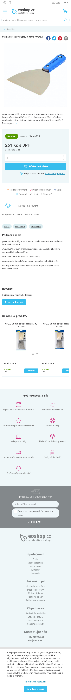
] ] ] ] (65, 2)
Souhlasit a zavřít (35, 689)
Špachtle (11, 29)
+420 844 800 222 (35, 637)
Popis (6, 226)
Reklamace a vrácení (35, 600)
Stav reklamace (35, 620)
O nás (35, 559)
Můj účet (56, 2)
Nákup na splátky (35, 597)
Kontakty (35, 570)
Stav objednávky (35, 617)
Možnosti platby (35, 593)
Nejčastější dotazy (35, 624)
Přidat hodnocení (14, 302)
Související (36, 226)
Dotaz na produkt (28, 205)
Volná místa (35, 566)
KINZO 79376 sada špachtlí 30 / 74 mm (21, 325)
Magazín (36, 573)
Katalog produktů (35, 563)
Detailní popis (9, 123)
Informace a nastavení (35, 682)
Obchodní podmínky (35, 586)
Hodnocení (20, 226)
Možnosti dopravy (35, 590)
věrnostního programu (55, 173)
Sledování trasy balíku (36, 613)
